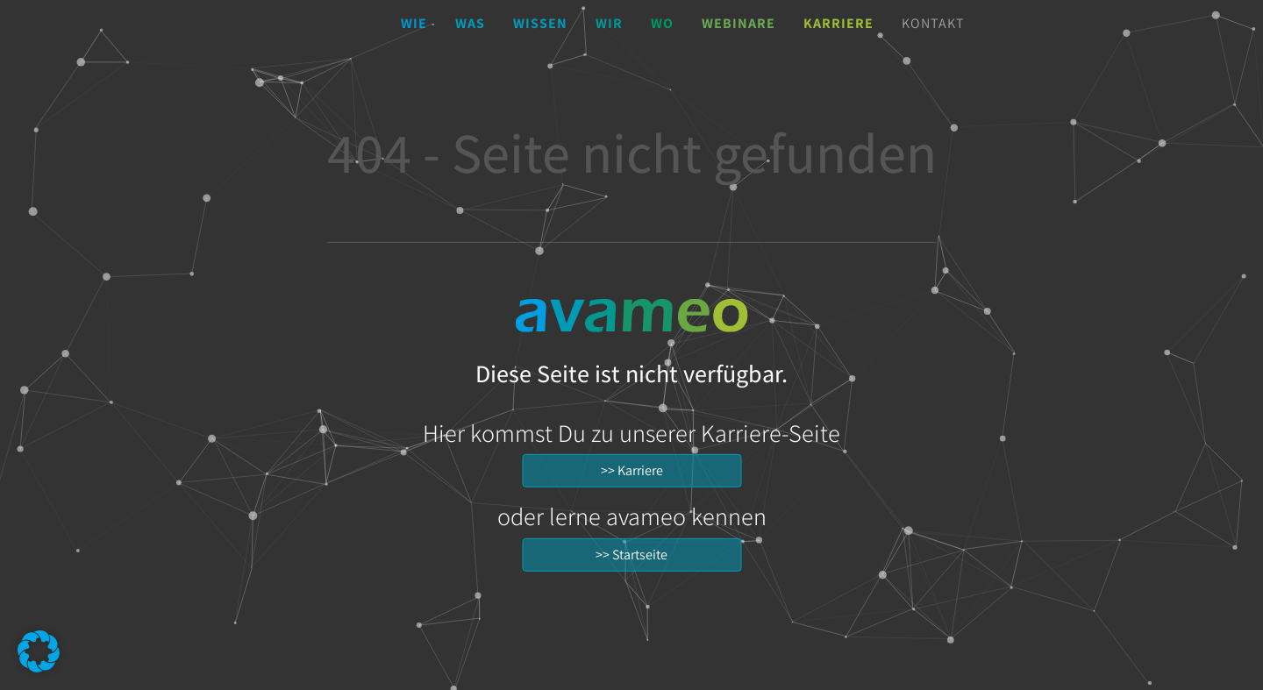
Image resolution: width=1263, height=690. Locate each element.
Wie (414, 23)
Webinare (738, 23)
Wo (662, 23)
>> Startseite (631, 554)
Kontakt (933, 23)
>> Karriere (632, 470)
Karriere (838, 23)
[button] (38, 651)
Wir (609, 23)
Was (470, 23)
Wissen (540, 23)
